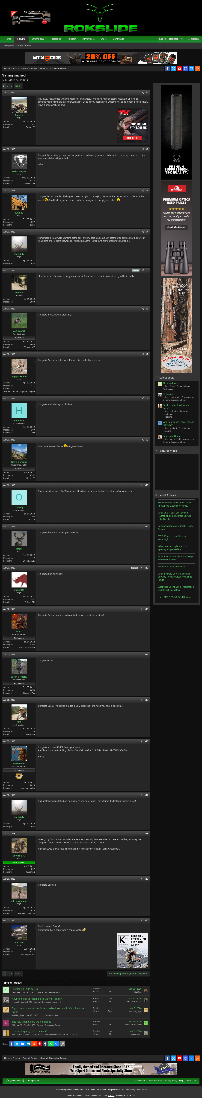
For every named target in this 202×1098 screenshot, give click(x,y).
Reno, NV (32, 129)
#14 (144, 657)
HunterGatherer (132, 1004)
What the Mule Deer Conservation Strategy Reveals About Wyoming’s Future (172, 579)
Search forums (25, 47)
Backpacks (165, 391)
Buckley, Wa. (31, 563)
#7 (145, 356)
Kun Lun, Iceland (29, 650)
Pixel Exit (120, 1088)
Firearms (164, 433)
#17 (144, 797)
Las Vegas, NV (30, 957)
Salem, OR (32, 604)
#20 (144, 922)
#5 (145, 273)
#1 (145, 95)
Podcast (73, 40)
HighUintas (134, 994)
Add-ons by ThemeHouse (136, 1088)
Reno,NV (33, 480)
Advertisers (90, 40)
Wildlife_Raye (20, 1017)
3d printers (165, 396)
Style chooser (15, 1079)
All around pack (168, 385)
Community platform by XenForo (80, 1088)
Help (180, 1079)
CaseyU (10, 82)
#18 (144, 836)
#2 (145, 151)
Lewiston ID (31, 186)
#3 (145, 193)
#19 (144, 881)
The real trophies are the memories (33, 1024)
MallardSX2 (134, 1037)
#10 (144, 487)
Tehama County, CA (28, 915)
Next (20, 88)
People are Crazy (169, 438)
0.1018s (111, 1094)
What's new (39, 40)
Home (9, 40)
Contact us (139, 1079)
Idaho (34, 227)
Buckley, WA (31, 695)
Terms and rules (153, 1079)
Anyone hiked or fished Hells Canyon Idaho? (39, 1001)
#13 (144, 611)
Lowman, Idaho (30, 790)
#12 (144, 570)
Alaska (34, 522)
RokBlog (58, 40)
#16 (144, 743)
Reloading (165, 419)
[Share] (140, 95)
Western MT (31, 349)
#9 (145, 442)
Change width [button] (34, 1079)
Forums (23, 40)
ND (35, 435)
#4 (145, 234)
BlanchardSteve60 (130, 1027)
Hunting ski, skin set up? (28, 991)
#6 (145, 311)
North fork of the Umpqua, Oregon (21, 394)
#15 (144, 702)
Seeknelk (18, 995)
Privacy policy (169, 1079)
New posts (10, 47)
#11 (144, 529)
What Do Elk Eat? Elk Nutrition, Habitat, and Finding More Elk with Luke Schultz (172, 518)
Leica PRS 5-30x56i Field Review (171, 599)
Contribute (120, 40)
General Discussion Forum (50, 995)
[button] (48, 40)
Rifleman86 (19, 1027)
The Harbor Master (22, 1037)
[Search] (192, 40)
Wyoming (33, 736)
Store (105, 40)
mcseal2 (18, 1004)
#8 (145, 401)
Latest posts (164, 380)
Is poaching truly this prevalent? (32, 1034)
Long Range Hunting (51, 1017)
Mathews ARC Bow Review (168, 569)
